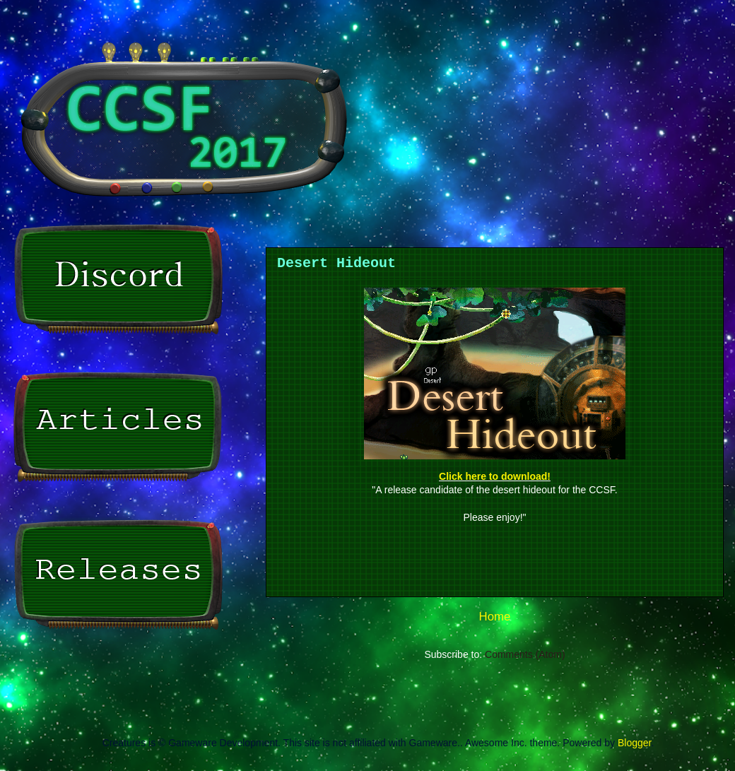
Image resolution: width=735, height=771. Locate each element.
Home (495, 616)
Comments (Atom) (525, 654)
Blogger (634, 742)
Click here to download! (495, 476)
